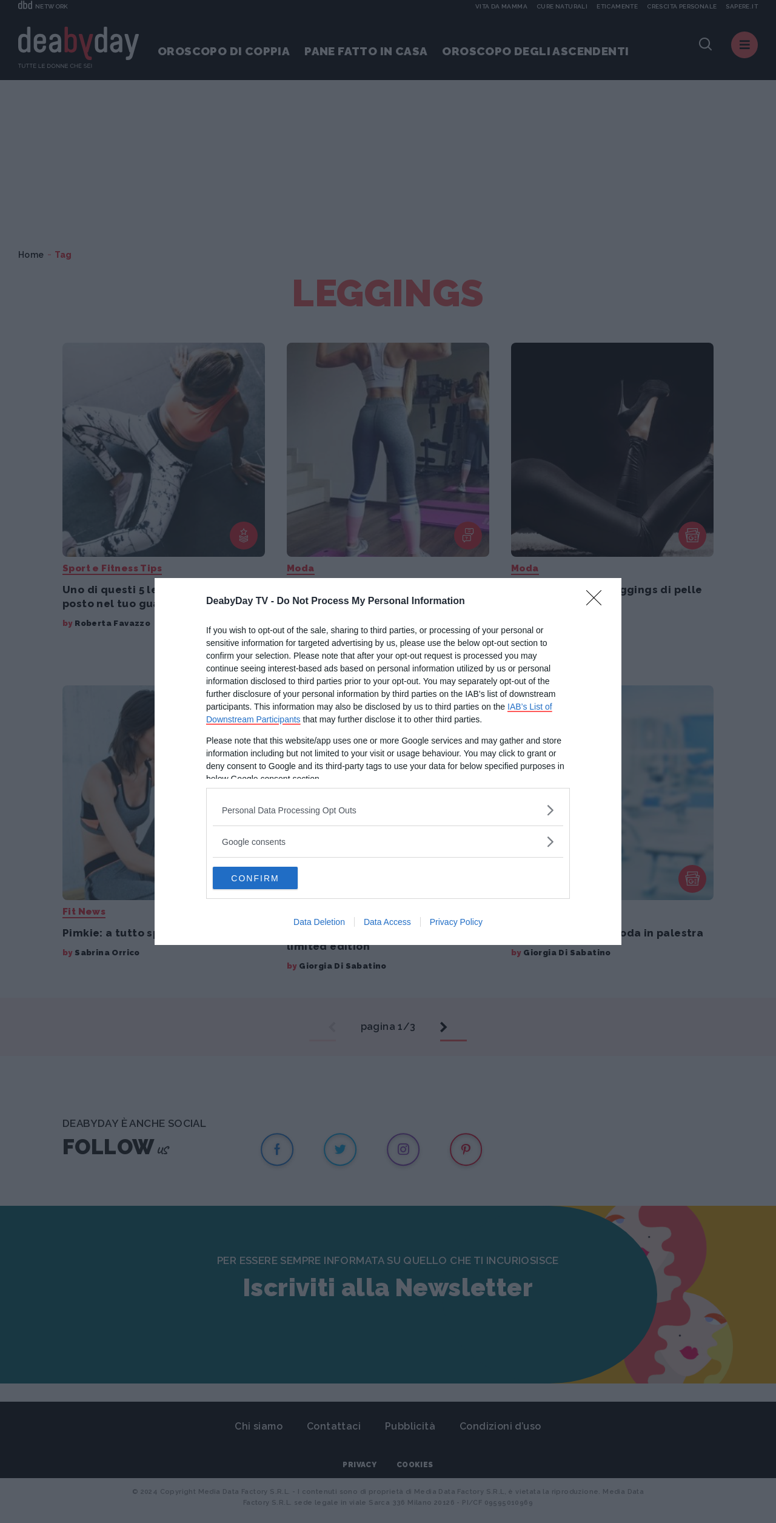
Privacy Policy (456, 923)
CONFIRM (270, 878)
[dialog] (388, 761)
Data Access (387, 923)
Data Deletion (319, 923)
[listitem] (388, 809)
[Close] (597, 601)
